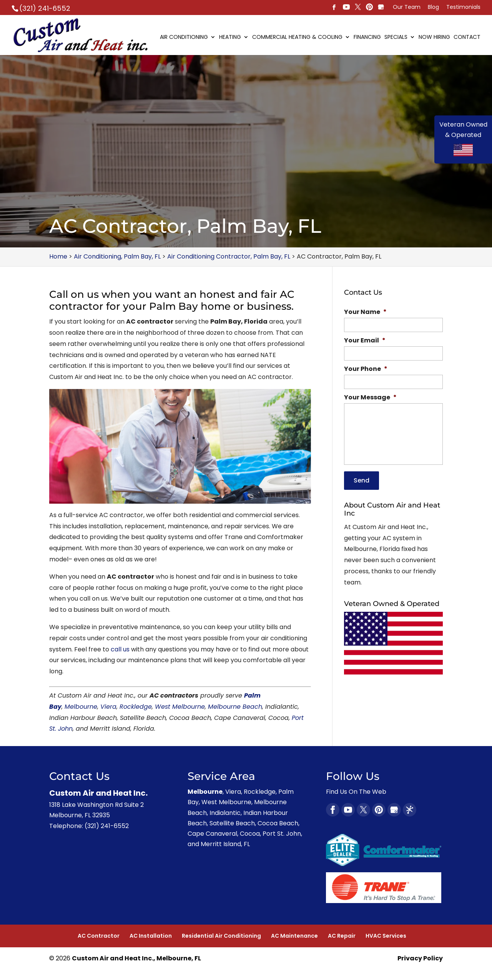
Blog (433, 7)
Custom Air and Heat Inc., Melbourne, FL (136, 958)
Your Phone (365, 369)
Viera (108, 706)
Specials (395, 37)
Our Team (407, 7)
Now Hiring (434, 37)
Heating (230, 37)
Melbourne (81, 706)
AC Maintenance (294, 936)
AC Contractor (99, 936)
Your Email (365, 341)
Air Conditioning (184, 37)
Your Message (370, 398)
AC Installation (151, 936)
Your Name (365, 312)
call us (120, 649)
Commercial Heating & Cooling (297, 37)
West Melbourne (180, 706)
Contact (467, 37)
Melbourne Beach (235, 706)
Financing (367, 37)
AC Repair (342, 936)
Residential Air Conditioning (221, 936)
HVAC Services (386, 936)
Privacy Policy (420, 958)
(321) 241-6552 (44, 8)
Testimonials (463, 7)
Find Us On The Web (356, 791)
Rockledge (136, 706)
